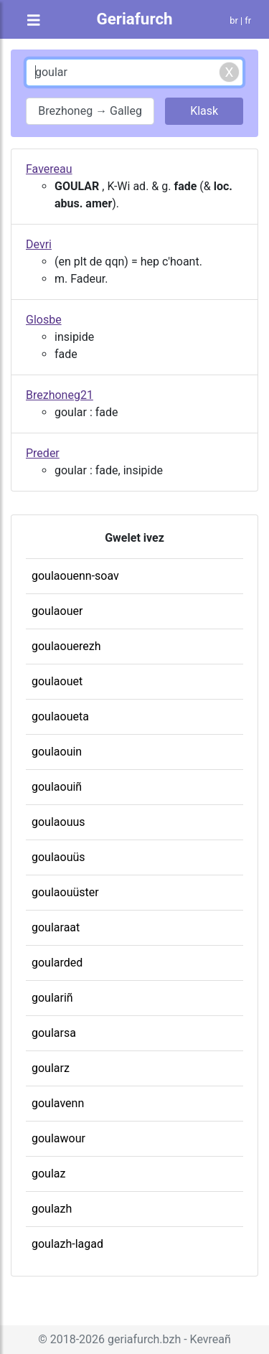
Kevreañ (210, 1339)
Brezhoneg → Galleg (90, 111)
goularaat (56, 927)
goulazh (52, 1209)
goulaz (48, 1173)
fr (248, 20)
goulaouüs (58, 857)
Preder (43, 453)
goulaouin (57, 751)
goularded (57, 962)
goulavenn (58, 1103)
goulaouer (57, 611)
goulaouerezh (66, 646)
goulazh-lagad (67, 1244)
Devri (39, 244)
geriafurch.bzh (144, 1339)
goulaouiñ (57, 787)
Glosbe (44, 319)
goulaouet (57, 681)
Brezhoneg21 (59, 395)
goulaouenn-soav (75, 576)
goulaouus (58, 822)
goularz (51, 1068)
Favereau (49, 169)
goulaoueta (60, 716)
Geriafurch (134, 18)
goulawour (58, 1138)
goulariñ (52, 998)
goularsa (54, 1033)
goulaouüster (65, 892)
